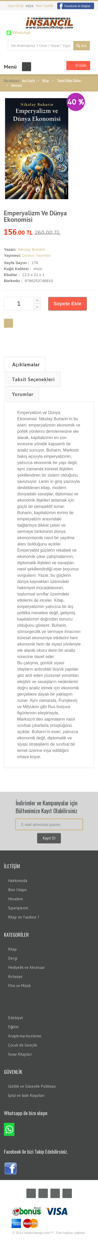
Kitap (45, 80)
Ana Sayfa (28, 80)
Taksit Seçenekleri (33, 379)
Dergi (12, 958)
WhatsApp (20, 32)
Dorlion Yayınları (36, 255)
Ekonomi (16, 85)
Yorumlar (22, 394)
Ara (82, 46)
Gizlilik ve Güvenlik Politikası (32, 1086)
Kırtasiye (15, 976)
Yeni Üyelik (44, 6)
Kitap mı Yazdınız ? (23, 917)
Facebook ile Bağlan (73, 6)
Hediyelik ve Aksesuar (26, 967)
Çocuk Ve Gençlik (22, 1045)
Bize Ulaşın (17, 889)
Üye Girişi (16, 6)
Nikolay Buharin (31, 249)
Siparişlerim (18, 907)
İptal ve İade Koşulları (26, 1095)
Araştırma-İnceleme (24, 1035)
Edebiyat (15, 1017)
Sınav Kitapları (20, 1054)
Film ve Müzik (19, 985)
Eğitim (13, 1026)
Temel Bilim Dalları (69, 80)
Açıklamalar (26, 364)
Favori (8, 323)
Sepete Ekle (68, 303)
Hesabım (15, 898)
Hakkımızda (17, 880)
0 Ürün (77, 65)
